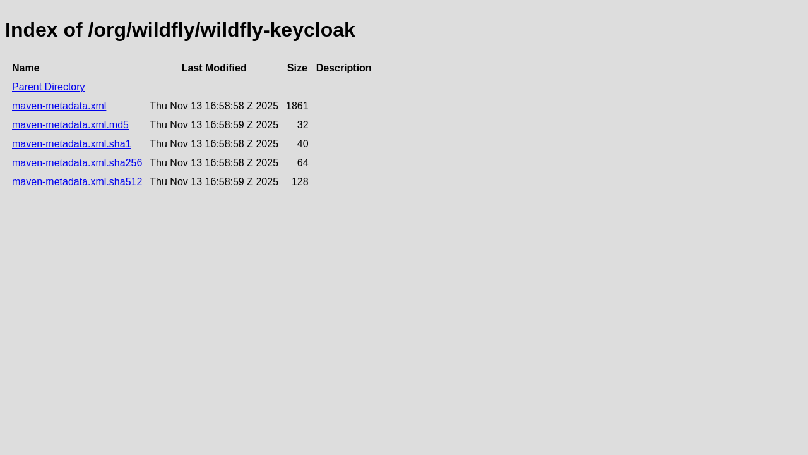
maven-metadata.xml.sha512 (77, 181)
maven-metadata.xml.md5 (70, 124)
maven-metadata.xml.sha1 (71, 143)
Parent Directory (48, 87)
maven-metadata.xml (59, 105)
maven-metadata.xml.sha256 (77, 162)
